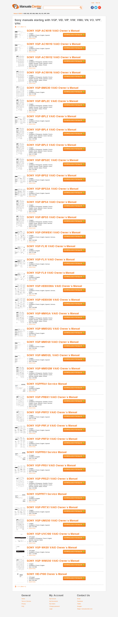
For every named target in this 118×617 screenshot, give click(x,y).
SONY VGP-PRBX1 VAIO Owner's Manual (52, 397)
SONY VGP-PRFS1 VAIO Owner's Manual (52, 438)
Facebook (80, 601)
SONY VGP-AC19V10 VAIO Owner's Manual (54, 44)
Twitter (79, 604)
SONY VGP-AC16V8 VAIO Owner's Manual (53, 30)
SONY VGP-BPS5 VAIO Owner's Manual (51, 217)
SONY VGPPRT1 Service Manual (47, 494)
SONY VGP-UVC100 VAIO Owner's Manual (53, 533)
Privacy (24, 604)
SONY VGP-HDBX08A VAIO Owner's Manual (54, 286)
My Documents (53, 601)
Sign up (98, 2)
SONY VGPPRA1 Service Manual (47, 383)
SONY (20, 13)
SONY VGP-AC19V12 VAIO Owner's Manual (54, 57)
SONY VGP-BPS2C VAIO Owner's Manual (52, 160)
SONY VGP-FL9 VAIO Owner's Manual (50, 272)
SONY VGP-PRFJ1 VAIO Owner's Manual (52, 425)
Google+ (79, 606)
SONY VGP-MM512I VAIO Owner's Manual (53, 342)
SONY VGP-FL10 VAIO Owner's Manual (51, 246)
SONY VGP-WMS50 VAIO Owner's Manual (53, 560)
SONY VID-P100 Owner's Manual (47, 574)
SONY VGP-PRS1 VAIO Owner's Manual (51, 465)
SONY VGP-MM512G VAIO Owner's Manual (53, 328)
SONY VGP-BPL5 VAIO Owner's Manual (51, 144)
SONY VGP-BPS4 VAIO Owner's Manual (52, 202)
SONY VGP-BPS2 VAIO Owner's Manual (51, 175)
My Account (52, 598)
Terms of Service (26, 601)
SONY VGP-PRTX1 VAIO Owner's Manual (52, 507)
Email (78, 598)
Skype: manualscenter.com (84, 609)
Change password (54, 606)
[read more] (32, 38)
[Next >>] (23, 27)
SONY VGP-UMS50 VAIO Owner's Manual (53, 520)
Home (15, 13)
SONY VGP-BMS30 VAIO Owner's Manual (53, 87)
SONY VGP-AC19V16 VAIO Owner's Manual (54, 72)
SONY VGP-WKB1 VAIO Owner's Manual (52, 547)
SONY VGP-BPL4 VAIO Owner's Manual (51, 129)
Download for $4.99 (74, 35)
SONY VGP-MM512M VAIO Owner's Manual (53, 368)
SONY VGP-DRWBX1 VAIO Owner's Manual (54, 232)
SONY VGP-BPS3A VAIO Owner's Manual (53, 188)
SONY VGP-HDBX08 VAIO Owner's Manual (53, 299)
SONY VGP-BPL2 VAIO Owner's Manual (51, 116)
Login (92, 2)
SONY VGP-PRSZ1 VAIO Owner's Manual (52, 478)
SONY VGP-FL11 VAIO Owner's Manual (51, 259)
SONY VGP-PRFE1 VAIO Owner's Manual (52, 412)
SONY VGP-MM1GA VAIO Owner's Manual (53, 313)
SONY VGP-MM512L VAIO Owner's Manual (53, 355)
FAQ (23, 606)
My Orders (52, 604)
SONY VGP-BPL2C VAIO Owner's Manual (52, 101)
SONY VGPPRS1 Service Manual (47, 452)
